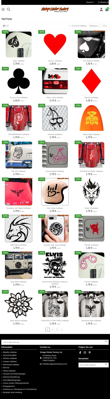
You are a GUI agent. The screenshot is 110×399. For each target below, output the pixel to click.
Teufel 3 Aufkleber (91, 208)
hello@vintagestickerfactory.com (55, 364)
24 (105, 26)
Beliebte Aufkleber (10, 352)
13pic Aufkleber (18, 61)
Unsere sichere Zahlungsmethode (16, 383)
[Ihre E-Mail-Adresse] (52, 342)
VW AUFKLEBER (9, 355)
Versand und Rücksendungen (14, 373)
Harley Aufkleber (9, 370)
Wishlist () (103, 2)
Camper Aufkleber (10, 361)
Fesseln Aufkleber (91, 282)
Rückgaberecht (9, 386)
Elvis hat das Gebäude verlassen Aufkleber (54, 283)
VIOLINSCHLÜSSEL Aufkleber (91, 171)
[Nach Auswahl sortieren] (95, 26)
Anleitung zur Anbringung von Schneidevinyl (20, 389)
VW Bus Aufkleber (10, 358)
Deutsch (90, 2)
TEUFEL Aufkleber (91, 245)
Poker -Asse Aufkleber (55, 97)
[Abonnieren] (106, 341)
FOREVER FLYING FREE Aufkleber (55, 321)
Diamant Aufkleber (91, 97)
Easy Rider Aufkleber (19, 282)
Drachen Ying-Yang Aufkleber (55, 245)
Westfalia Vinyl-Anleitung (12, 392)
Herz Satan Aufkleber (55, 208)
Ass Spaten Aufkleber (91, 61)
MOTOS (6, 367)
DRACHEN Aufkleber (19, 245)
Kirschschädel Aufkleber (55, 171)
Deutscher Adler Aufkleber (91, 321)
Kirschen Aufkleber (55, 134)
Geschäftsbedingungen (12, 380)
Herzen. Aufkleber (55, 61)
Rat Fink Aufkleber (19, 171)
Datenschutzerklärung (11, 377)
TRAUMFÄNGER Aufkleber (18, 134)
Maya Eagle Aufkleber (91, 134)
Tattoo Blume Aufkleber (18, 321)
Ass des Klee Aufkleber (18, 97)
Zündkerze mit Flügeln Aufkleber (18, 208)
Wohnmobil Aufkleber (11, 364)
